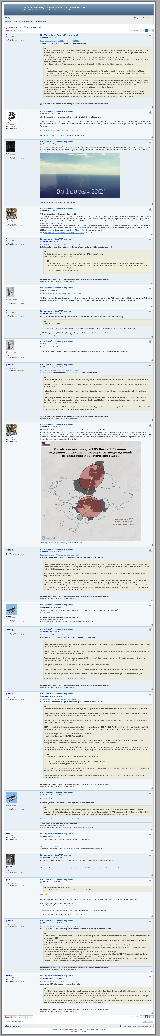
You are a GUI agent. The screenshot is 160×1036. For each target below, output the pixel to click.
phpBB (61, 1029)
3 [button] (149, 31)
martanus (9, 616)
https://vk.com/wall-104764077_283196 (58, 543)
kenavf (8, 833)
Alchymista (9, 35)
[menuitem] (7, 17)
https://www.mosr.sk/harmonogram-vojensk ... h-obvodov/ (61, 293)
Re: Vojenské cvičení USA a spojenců (59, 35)
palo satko (9, 866)
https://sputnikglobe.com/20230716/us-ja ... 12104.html (60, 926)
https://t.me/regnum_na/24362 (51, 612)
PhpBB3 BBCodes (100, 1029)
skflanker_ (9, 220)
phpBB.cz (83, 1031)
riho (7, 298)
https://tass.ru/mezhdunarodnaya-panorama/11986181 (64, 232)
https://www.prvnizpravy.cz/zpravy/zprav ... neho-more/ (60, 370)
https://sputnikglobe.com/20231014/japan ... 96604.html (60, 981)
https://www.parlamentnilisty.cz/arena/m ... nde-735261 (60, 819)
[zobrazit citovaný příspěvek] (56, 887)
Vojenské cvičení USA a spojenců (22, 27)
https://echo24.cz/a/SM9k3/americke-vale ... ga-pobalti (60, 555)
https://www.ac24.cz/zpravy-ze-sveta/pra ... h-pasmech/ (60, 244)
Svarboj (8, 122)
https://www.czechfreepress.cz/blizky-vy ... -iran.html (59, 635)
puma (7, 153)
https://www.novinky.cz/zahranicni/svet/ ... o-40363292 (59, 130)
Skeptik (8, 879)
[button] (141, 30)
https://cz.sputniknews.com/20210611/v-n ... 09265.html (60, 41)
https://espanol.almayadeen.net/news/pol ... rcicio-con (67, 678)
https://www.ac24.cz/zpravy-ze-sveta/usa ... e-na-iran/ (59, 699)
